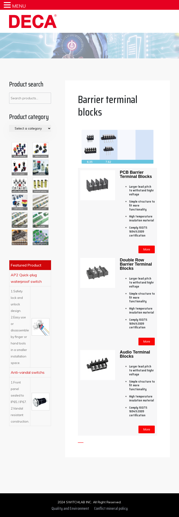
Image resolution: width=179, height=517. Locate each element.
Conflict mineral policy (111, 508)
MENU (19, 6)
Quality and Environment (70, 508)
